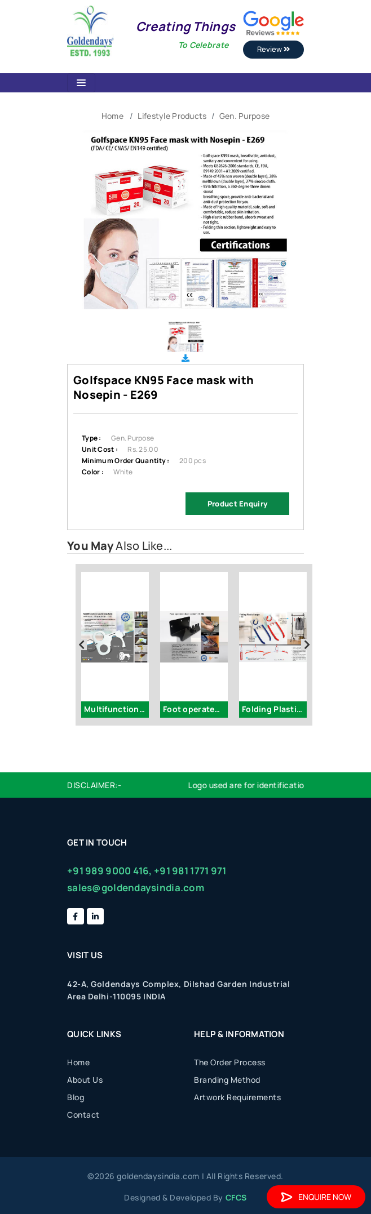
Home (112, 115)
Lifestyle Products (172, 115)
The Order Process (230, 1062)
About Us (85, 1079)
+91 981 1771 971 (190, 870)
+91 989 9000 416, (109, 870)
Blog (75, 1097)
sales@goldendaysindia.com (135, 887)
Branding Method (227, 1079)
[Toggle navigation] (81, 82)
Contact (83, 1114)
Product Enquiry (237, 504)
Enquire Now (316, 1196)
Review (273, 49)
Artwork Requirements (237, 1097)
